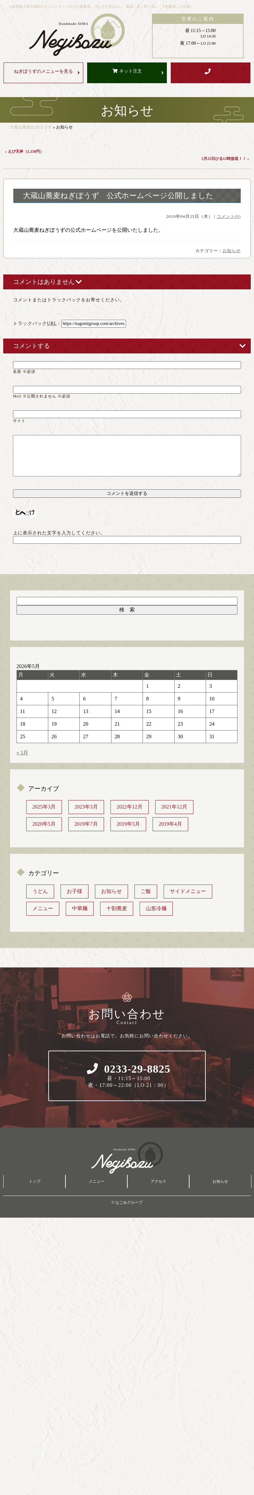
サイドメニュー (188, 891)
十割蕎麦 (116, 908)
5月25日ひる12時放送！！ (224, 158)
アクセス (158, 1181)
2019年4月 (170, 824)
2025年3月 (44, 806)
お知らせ (232, 250)
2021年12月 (174, 806)
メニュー (42, 908)
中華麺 (79, 908)
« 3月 (22, 752)
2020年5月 (44, 824)
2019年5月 (128, 824)
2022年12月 (130, 806)
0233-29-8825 (128, 1076)
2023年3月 (86, 806)
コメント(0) (229, 216)
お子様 (74, 891)
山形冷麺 (156, 908)
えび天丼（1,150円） (26, 151)
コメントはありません (44, 281)
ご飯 (146, 891)
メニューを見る (43, 71)
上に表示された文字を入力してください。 (59, 532)
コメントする (31, 345)
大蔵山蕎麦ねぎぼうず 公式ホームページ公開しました (118, 196)
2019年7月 (86, 824)
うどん (40, 891)
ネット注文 (130, 71)
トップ (34, 1181)
